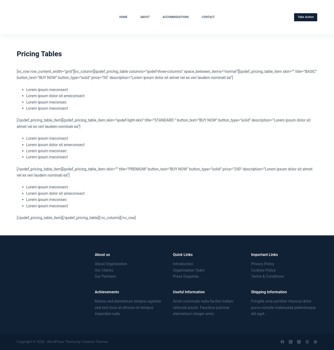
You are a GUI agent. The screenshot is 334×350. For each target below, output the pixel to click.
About (145, 17)
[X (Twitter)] (290, 342)
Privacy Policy (262, 264)
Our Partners (105, 276)
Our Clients (104, 270)
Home (123, 17)
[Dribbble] (307, 342)
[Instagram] (299, 342)
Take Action (306, 17)
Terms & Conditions (267, 276)
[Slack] (315, 342)
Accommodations (176, 17)
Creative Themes (94, 342)
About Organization (111, 264)
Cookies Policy (263, 270)
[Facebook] (282, 342)
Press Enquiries (186, 276)
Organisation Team (189, 270)
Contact (208, 17)
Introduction (183, 264)
